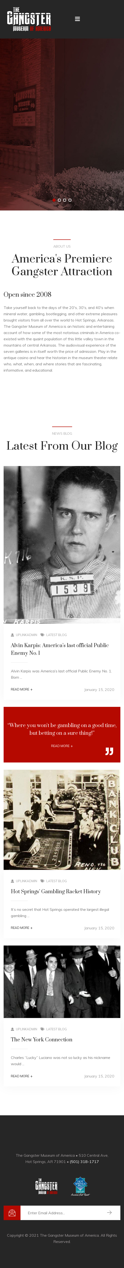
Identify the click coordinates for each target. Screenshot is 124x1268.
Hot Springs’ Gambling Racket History (56, 891)
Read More (22, 689)
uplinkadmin (24, 635)
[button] (54, 200)
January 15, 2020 (99, 689)
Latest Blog (56, 635)
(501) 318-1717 (84, 1161)
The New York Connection (41, 1040)
